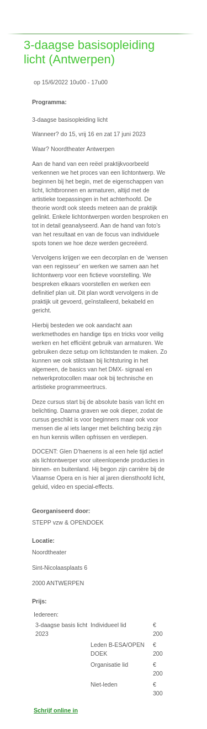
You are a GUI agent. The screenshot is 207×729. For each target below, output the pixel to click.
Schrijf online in (56, 710)
